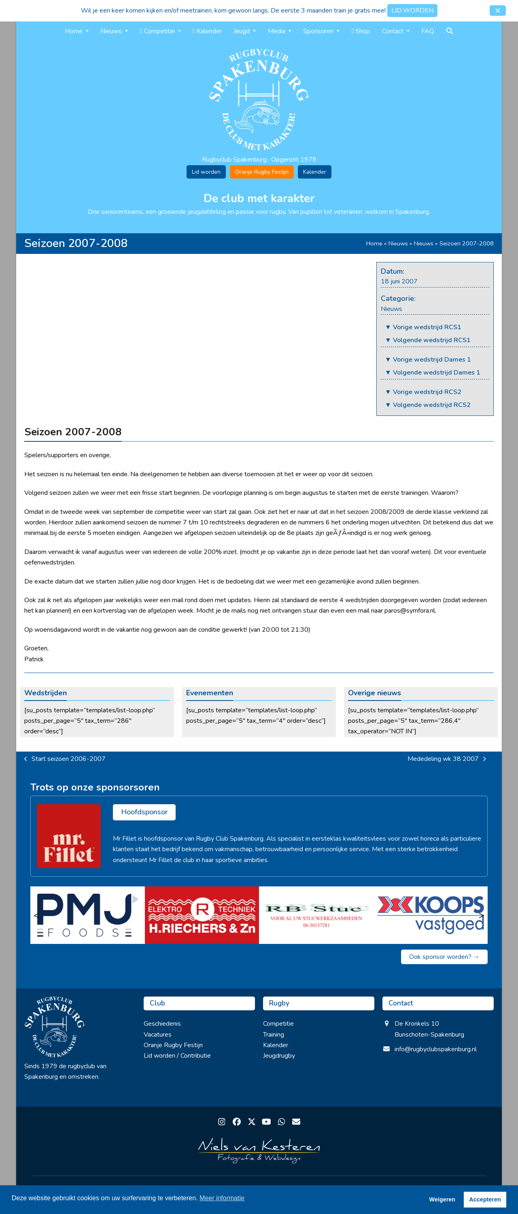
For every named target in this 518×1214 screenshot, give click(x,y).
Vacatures (158, 1034)
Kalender (314, 172)
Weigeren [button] (442, 1199)
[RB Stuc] (316, 915)
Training (273, 1034)
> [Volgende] (481, 915)
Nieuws (398, 243)
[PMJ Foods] (87, 915)
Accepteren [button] (485, 1199)
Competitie (278, 1023)
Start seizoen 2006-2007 (65, 759)
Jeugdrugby (279, 1055)
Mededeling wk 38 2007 (447, 759)
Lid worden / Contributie (177, 1055)
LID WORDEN (412, 10)
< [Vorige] (36, 915)
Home (374, 243)
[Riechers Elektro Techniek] (202, 915)
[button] (498, 10)
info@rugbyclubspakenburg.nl (436, 1049)
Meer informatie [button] (222, 1198)
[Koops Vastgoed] (431, 915)
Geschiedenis (162, 1023)
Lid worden (206, 172)
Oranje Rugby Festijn (262, 172)
